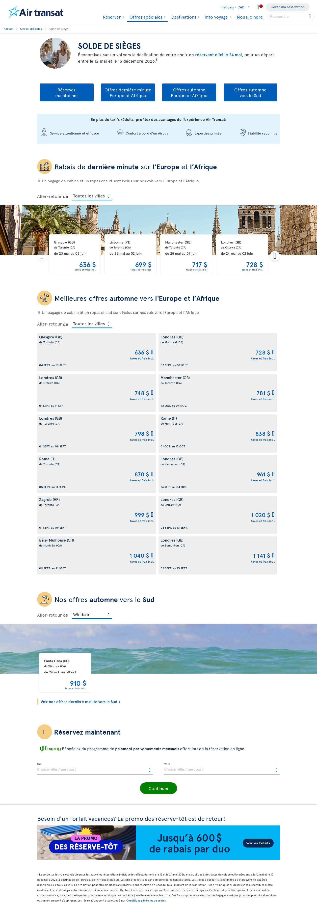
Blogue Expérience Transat (182, 785)
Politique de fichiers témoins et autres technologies (124, 801)
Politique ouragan (175, 836)
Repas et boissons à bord (180, 878)
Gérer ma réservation (288, 6)
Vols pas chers (172, 845)
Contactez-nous (173, 801)
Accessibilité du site (53, 878)
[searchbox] (291, 16)
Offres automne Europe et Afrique (189, 92)
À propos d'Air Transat (54, 762)
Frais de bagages (50, 804)
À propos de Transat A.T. (56, 771)
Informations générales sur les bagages (185, 890)
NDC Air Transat (173, 870)
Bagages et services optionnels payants (123, 863)
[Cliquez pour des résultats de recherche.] (310, 16)
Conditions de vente (115, 776)
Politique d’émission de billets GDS (126, 874)
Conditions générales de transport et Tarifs (126, 765)
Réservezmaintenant (66, 92)
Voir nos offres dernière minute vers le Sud (79, 539)
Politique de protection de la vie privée (124, 788)
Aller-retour (49, 196)
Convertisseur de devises (180, 828)
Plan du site (46, 887)
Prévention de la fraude (117, 892)
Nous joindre (250, 17)
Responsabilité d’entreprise (58, 813)
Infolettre (168, 793)
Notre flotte (46, 796)
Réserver (111, 17)
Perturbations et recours (118, 812)
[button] (158, 626)
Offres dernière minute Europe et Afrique (128, 92)
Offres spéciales (145, 17)
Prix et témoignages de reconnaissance (55, 824)
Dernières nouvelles (176, 861)
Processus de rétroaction (57, 870)
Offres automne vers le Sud (250, 92)
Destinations (183, 17)
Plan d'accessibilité (52, 853)
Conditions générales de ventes (146, 738)
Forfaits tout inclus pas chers (184, 853)
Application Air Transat (178, 776)
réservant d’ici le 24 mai (218, 54)
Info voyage (216, 17)
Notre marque (48, 779)
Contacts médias (174, 810)
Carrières (44, 835)
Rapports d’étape (50, 861)
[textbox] (95, 606)
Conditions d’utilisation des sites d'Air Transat (124, 824)
